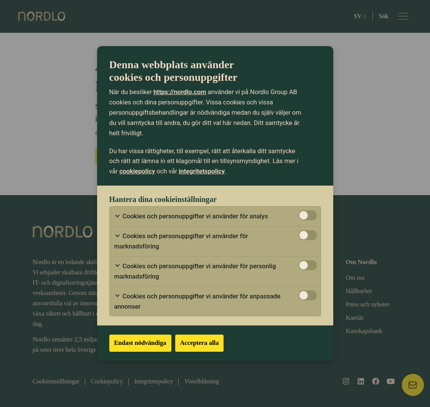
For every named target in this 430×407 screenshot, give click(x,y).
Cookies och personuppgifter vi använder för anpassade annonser (197, 301)
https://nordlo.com (179, 92)
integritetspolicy (202, 171)
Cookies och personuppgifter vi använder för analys (191, 216)
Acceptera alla (199, 342)
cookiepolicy (137, 171)
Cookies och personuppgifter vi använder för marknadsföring (181, 241)
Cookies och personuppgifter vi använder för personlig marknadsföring (195, 271)
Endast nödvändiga (140, 342)
